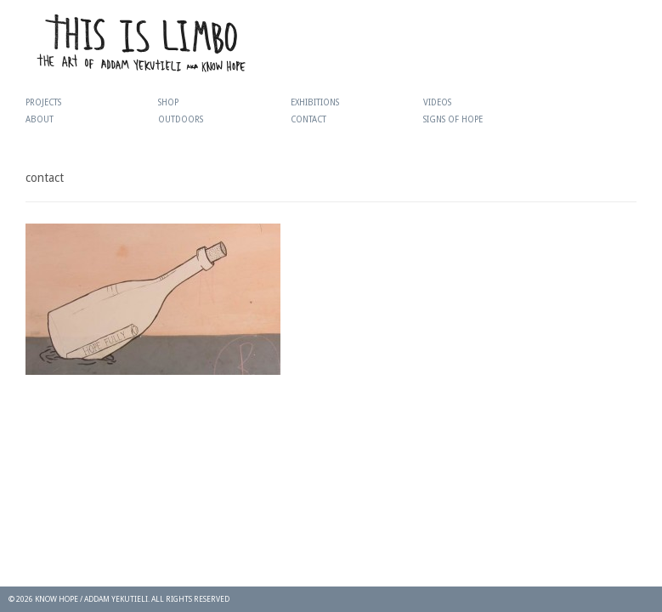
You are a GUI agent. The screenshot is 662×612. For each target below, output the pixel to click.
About (39, 119)
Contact (308, 119)
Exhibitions (315, 102)
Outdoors (180, 119)
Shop (168, 102)
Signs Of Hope (453, 119)
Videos (437, 102)
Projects (43, 102)
